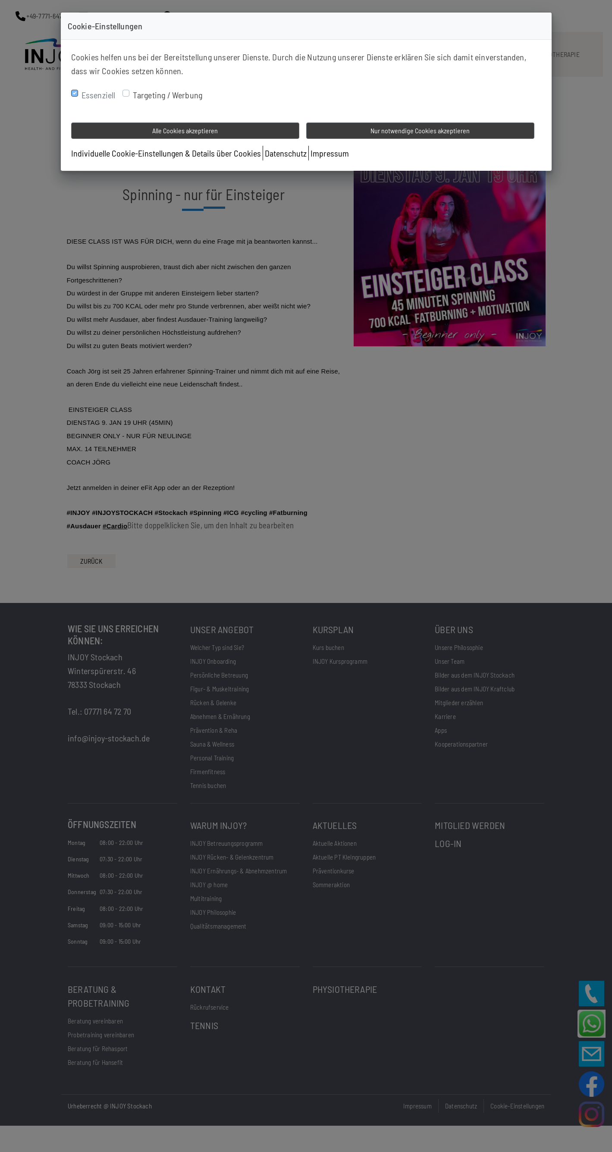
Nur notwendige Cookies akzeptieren (420, 130)
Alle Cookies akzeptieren (185, 130)
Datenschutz (286, 153)
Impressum (330, 153)
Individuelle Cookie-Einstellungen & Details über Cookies (166, 153)
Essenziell (99, 95)
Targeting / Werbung (168, 95)
